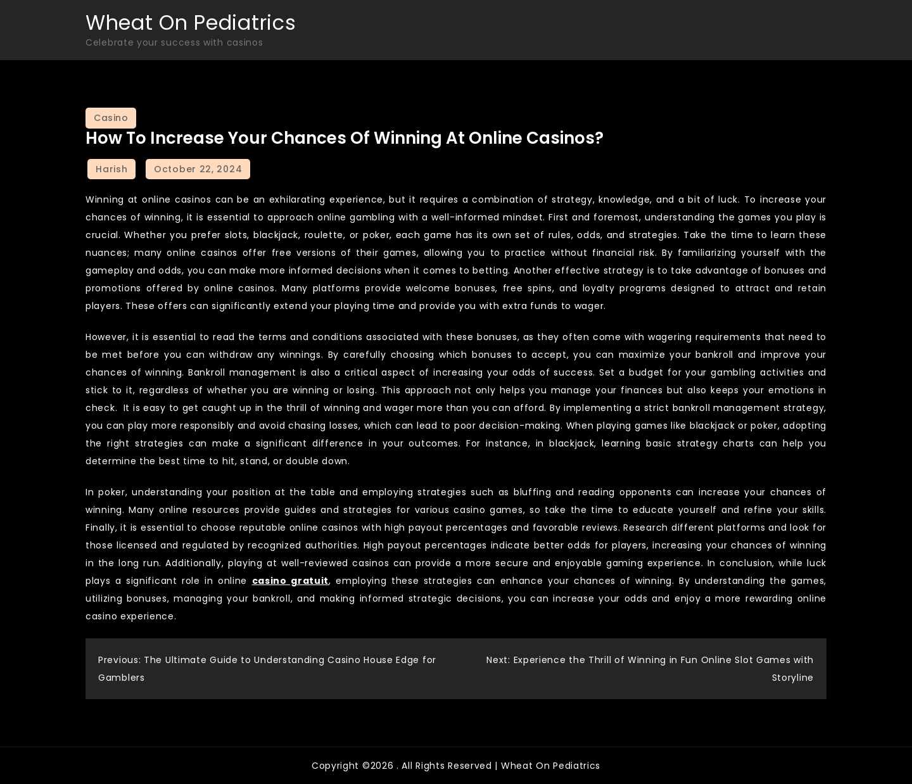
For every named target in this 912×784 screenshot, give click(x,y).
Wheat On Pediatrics (191, 22)
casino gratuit (290, 580)
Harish (111, 169)
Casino (111, 117)
